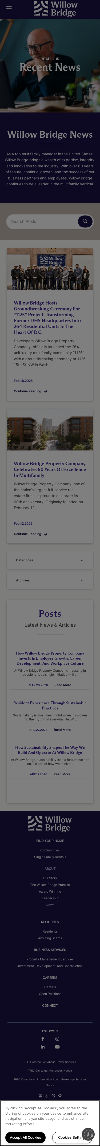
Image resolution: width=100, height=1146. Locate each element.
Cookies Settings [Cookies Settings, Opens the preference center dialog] (72, 1137)
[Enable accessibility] (88, 1134)
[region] (50, 1123)
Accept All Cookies (25, 1137)
